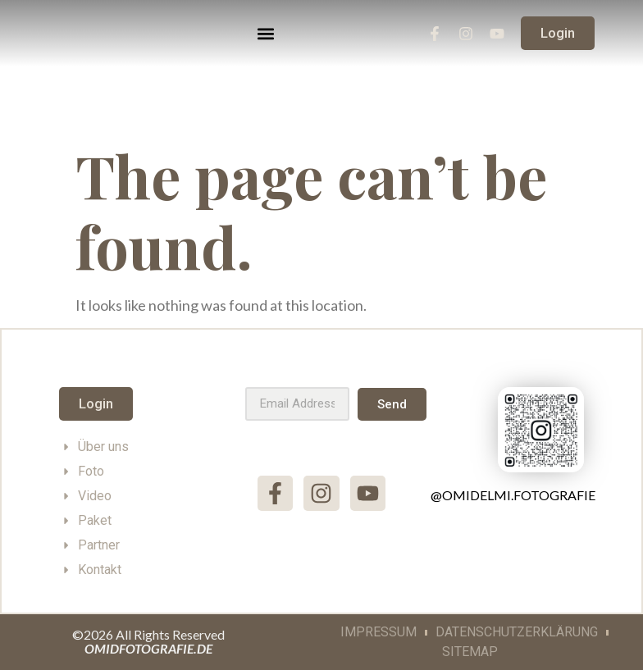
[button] (266, 33)
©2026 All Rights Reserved (148, 641)
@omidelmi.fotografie (513, 495)
